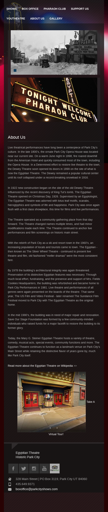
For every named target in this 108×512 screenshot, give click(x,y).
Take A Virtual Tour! (56, 404)
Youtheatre (15, 18)
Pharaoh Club (55, 8)
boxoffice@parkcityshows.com (37, 489)
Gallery (56, 18)
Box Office (30, 8)
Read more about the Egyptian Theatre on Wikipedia (40, 365)
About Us (37, 18)
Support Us (80, 8)
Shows (11, 8)
